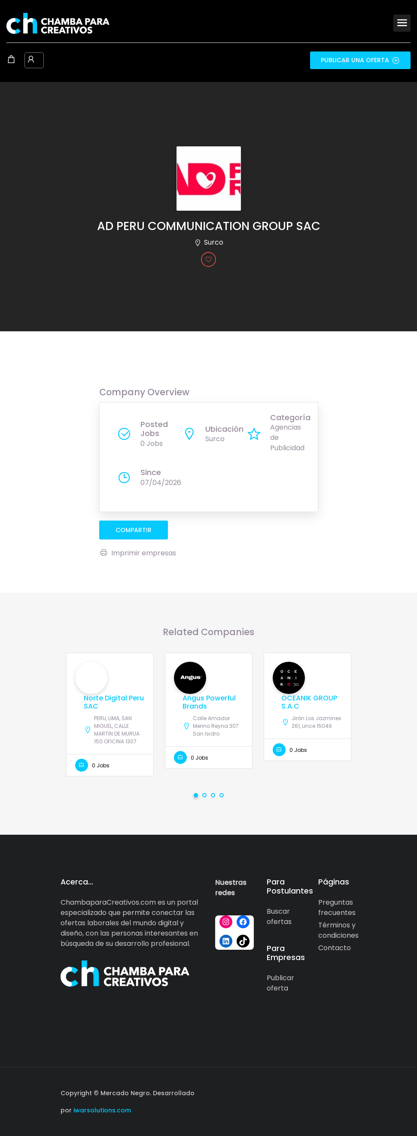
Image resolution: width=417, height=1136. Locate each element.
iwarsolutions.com (101, 1110)
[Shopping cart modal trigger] (11, 60)
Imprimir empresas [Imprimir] (137, 553)
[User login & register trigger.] (31, 60)
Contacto (334, 948)
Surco (213, 242)
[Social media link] (349, 1092)
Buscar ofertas (279, 916)
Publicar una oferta (360, 60)
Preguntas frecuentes (337, 907)
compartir (134, 530)
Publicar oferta (280, 983)
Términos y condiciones (338, 930)
